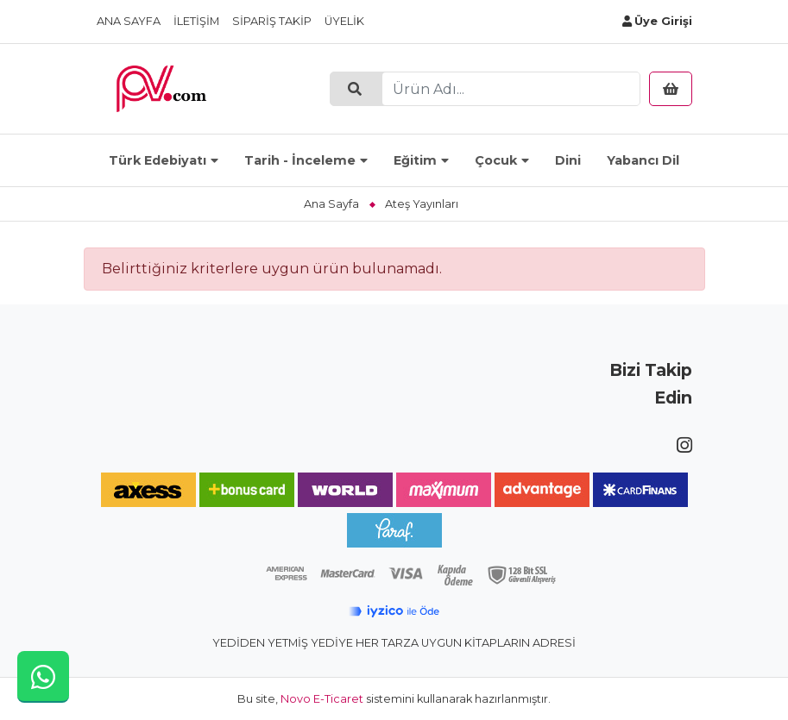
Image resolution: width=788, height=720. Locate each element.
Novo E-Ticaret (322, 698)
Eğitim (415, 160)
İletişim (196, 21)
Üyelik (344, 21)
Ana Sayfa (129, 21)
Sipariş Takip (272, 21)
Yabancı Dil (643, 160)
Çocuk (496, 160)
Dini (568, 160)
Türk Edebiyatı (157, 160)
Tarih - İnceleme (300, 160)
